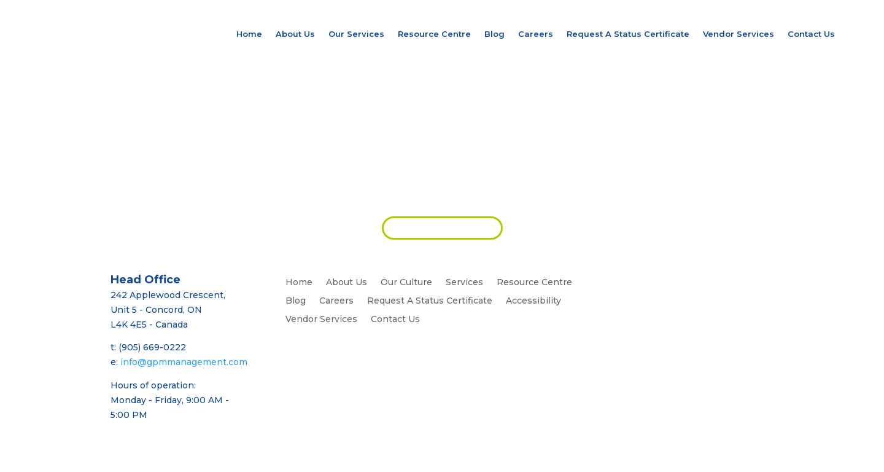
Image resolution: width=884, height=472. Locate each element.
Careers (535, 34)
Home (249, 34)
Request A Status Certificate (628, 34)
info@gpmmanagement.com (183, 362)
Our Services (356, 34)
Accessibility (533, 301)
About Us (295, 34)
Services (464, 283)
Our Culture (406, 283)
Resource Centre (434, 34)
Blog (494, 34)
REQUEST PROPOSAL (442, 227)
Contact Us (811, 34)
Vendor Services (738, 34)
